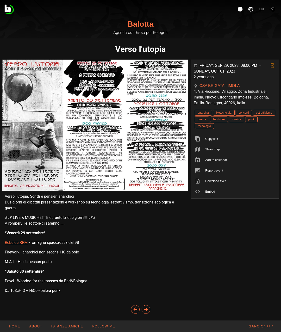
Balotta (140, 24)
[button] (67, 326)
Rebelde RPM (16, 242)
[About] (240, 9)
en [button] (261, 9)
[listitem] (235, 139)
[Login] (272, 9)
